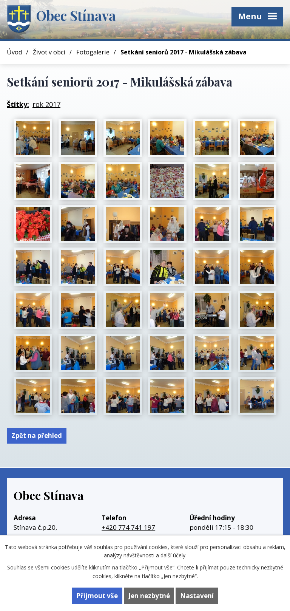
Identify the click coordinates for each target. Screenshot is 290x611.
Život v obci (49, 52)
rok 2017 (46, 104)
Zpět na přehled (36, 435)
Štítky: (18, 104)
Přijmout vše (97, 595)
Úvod (14, 52)
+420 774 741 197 (128, 527)
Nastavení (197, 595)
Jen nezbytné (149, 595)
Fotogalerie (93, 52)
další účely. (173, 555)
